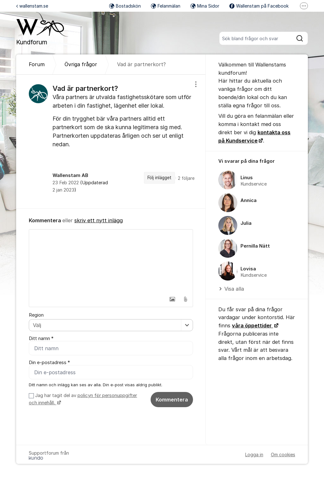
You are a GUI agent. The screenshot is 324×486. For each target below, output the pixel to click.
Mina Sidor (204, 6)
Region (36, 315)
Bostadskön (125, 6)
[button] (172, 299)
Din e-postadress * (49, 362)
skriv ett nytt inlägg (98, 220)
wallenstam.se (32, 6)
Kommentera (172, 399)
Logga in (254, 454)
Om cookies (283, 454)
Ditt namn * (41, 338)
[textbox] (111, 261)
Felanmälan (165, 6)
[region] (111, 141)
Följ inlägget (159, 177)
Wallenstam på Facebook (259, 6)
